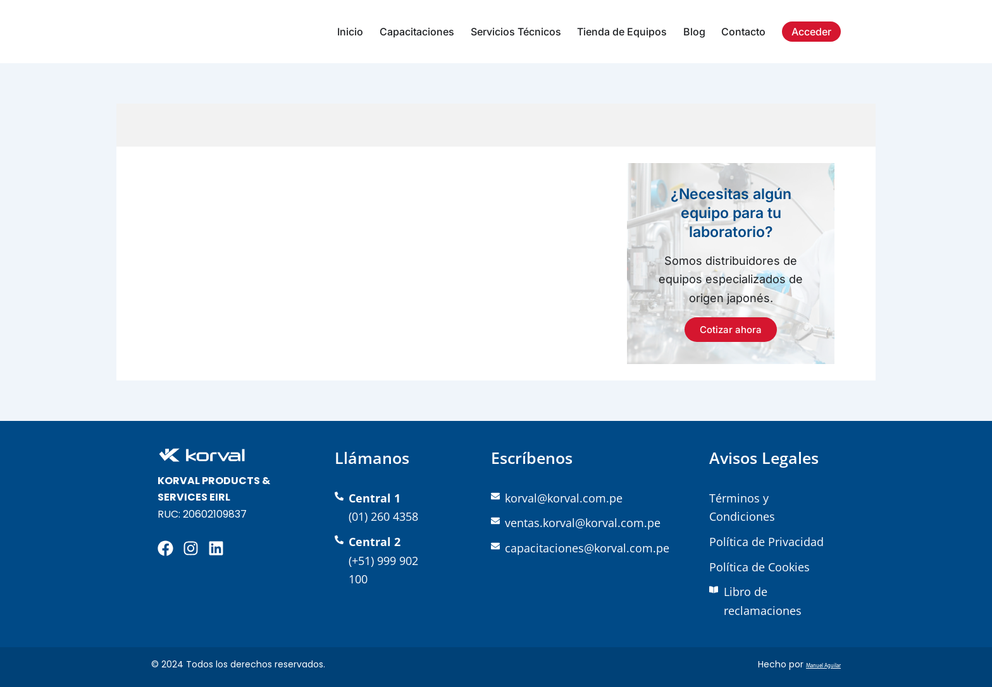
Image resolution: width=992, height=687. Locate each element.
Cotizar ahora (731, 330)
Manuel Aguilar (810, 664)
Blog (694, 31)
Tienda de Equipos (622, 31)
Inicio (350, 31)
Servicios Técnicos (516, 31)
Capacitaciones (417, 31)
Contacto (743, 31)
